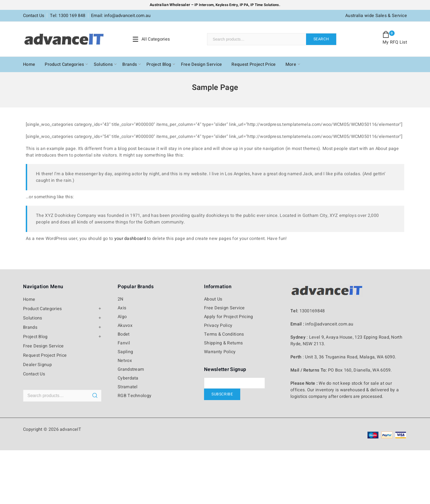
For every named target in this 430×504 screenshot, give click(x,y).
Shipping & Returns (223, 343)
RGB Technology (134, 395)
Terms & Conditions (224, 334)
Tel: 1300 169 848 (67, 15)
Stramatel (128, 387)
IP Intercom (204, 4)
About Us (213, 299)
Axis (122, 308)
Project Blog (158, 64)
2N (120, 299)
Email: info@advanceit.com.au (121, 15)
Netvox (125, 360)
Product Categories (64, 64)
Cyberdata (128, 378)
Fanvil (124, 343)
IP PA (244, 4)
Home (29, 64)
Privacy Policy (218, 325)
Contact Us (33, 15)
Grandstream (131, 369)
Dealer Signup (37, 364)
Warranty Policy (220, 352)
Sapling (125, 352)
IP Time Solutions (264, 4)
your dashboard (130, 238)
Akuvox (125, 325)
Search (321, 39)
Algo (122, 316)
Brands (129, 64)
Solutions (103, 64)
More (290, 64)
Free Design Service (201, 64)
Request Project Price (253, 64)
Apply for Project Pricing (228, 316)
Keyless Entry (226, 4)
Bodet (124, 334)
